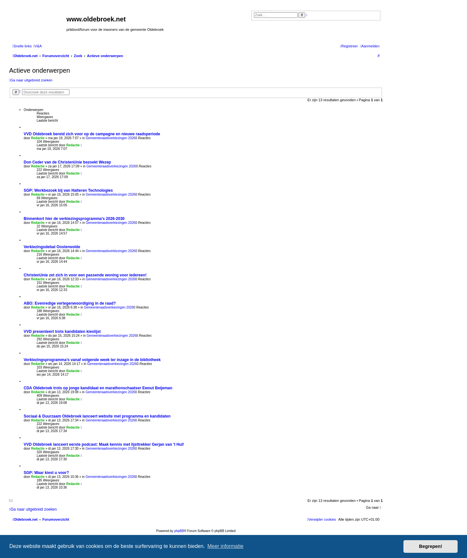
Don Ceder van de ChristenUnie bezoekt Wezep (67, 162)
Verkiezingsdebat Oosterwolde (52, 247)
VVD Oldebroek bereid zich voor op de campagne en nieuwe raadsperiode (92, 134)
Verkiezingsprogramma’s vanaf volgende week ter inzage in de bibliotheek (92, 360)
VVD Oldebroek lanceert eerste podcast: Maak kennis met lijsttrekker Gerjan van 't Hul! (104, 444)
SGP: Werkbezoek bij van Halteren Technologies (68, 190)
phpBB (179, 531)
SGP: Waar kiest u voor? (46, 472)
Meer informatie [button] (225, 546)
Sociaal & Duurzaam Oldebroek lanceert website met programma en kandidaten (97, 416)
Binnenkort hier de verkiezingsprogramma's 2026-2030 (74, 218)
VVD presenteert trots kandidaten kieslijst (62, 331)
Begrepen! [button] (430, 546)
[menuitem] (37, 46)
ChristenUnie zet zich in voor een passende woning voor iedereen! (85, 275)
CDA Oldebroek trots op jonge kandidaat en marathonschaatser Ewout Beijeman (98, 388)
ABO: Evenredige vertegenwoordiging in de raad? (70, 303)
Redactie (38, 138)
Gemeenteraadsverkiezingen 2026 (110, 138)
